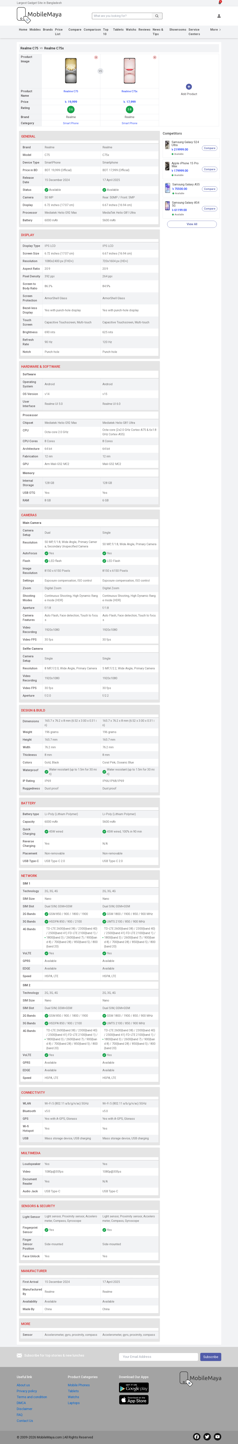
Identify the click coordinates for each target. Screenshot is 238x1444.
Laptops (74, 1403)
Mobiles (35, 29)
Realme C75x (129, 91)
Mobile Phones (79, 1385)
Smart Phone (71, 123)
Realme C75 (71, 91)
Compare (74, 29)
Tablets (118, 29)
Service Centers (194, 32)
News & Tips (158, 32)
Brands (48, 29)
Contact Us (25, 1421)
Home (23, 29)
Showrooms (177, 29)
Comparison (92, 29)
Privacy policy (27, 1391)
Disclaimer (24, 1409)
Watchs (131, 29)
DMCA (21, 1403)
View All (192, 224)
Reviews (144, 29)
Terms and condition (32, 1397)
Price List (59, 32)
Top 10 (105, 32)
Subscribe (210, 1357)
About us (23, 1385)
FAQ (19, 1415)
